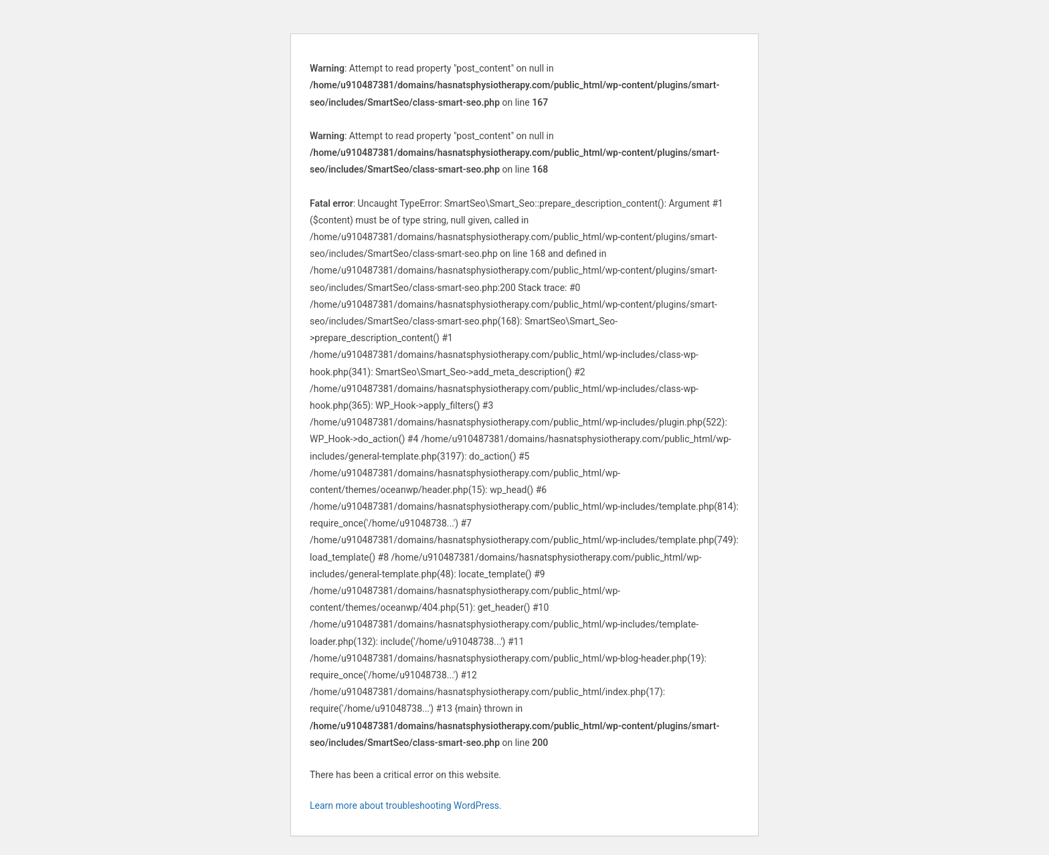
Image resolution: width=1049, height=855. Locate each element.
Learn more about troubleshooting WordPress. (406, 805)
